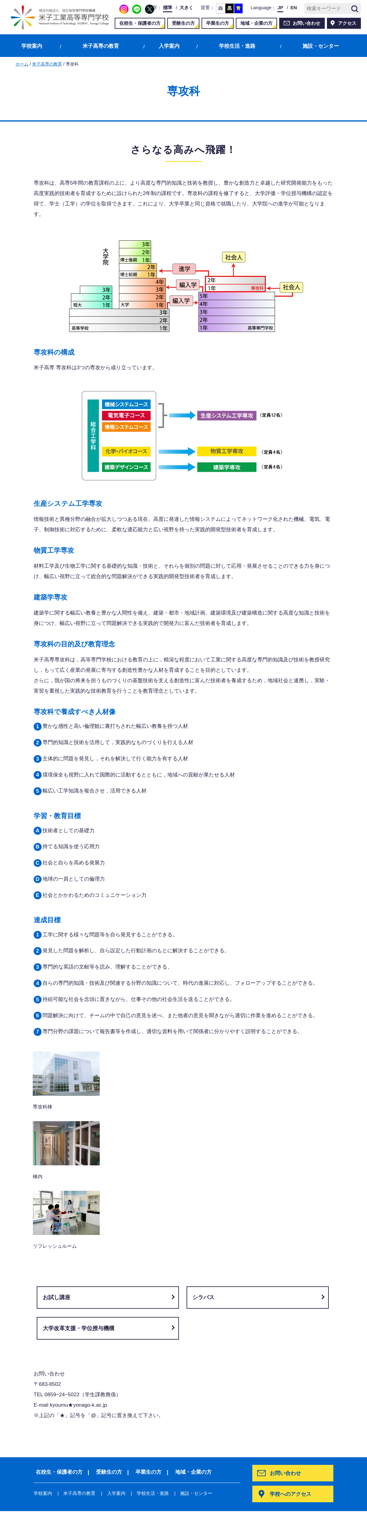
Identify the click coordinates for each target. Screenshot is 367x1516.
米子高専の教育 (101, 46)
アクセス (347, 23)
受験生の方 (183, 23)
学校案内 (31, 46)
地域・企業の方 (256, 23)
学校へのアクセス (291, 1363)
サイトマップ (101, 1505)
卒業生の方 (217, 23)
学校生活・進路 (237, 46)
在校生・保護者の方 (140, 23)
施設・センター (320, 46)
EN (294, 7)
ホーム (22, 64)
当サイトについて (54, 1505)
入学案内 (169, 46)
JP (280, 7)
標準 (167, 7)
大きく (186, 7)
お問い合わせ (306, 23)
